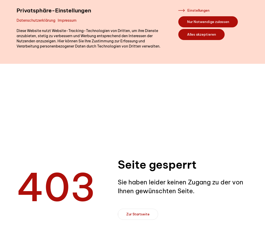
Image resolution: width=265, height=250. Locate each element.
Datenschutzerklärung (36, 20)
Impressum (67, 20)
